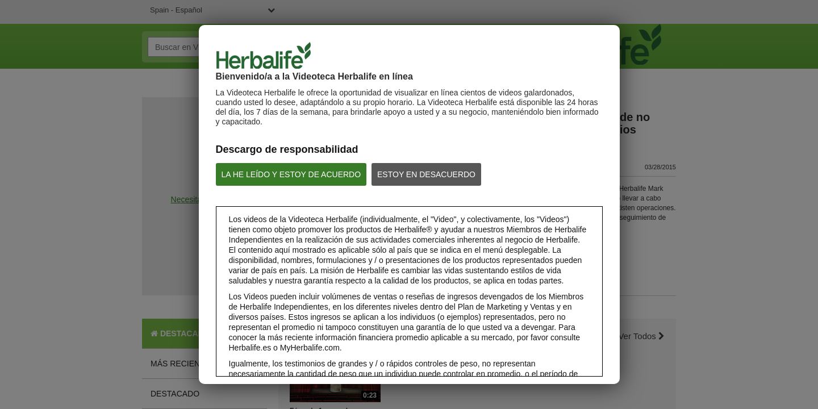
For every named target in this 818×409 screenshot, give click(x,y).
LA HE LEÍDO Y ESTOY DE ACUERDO (291, 174)
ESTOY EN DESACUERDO (426, 174)
